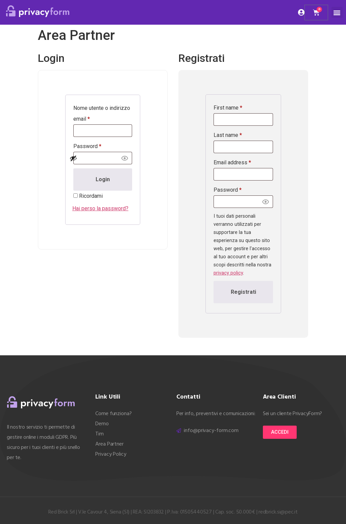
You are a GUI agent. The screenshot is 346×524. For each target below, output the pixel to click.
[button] (337, 12)
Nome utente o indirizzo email (101, 113)
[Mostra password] (99, 158)
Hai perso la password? (100, 208)
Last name (228, 135)
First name (228, 107)
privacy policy (228, 273)
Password (87, 146)
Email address (232, 162)
